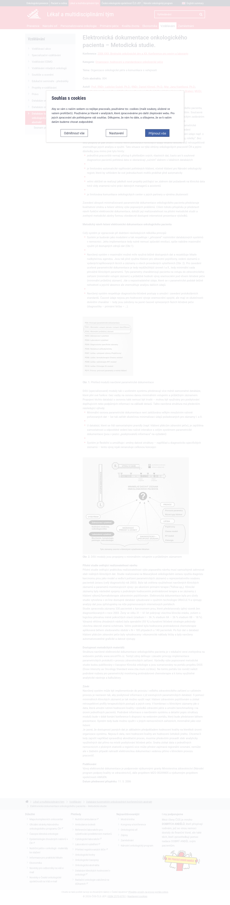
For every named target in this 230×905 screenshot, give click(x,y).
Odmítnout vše (74, 69)
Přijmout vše (157, 69)
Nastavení (116, 69)
